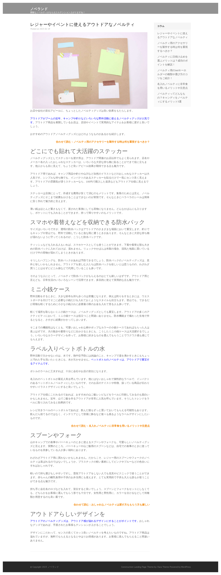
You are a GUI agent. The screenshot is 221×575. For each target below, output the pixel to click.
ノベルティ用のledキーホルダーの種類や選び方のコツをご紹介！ (172, 74)
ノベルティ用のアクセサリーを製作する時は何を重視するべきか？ (172, 46)
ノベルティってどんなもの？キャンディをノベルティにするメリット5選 (172, 97)
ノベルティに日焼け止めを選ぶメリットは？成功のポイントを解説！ (172, 60)
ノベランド (39, 9)
